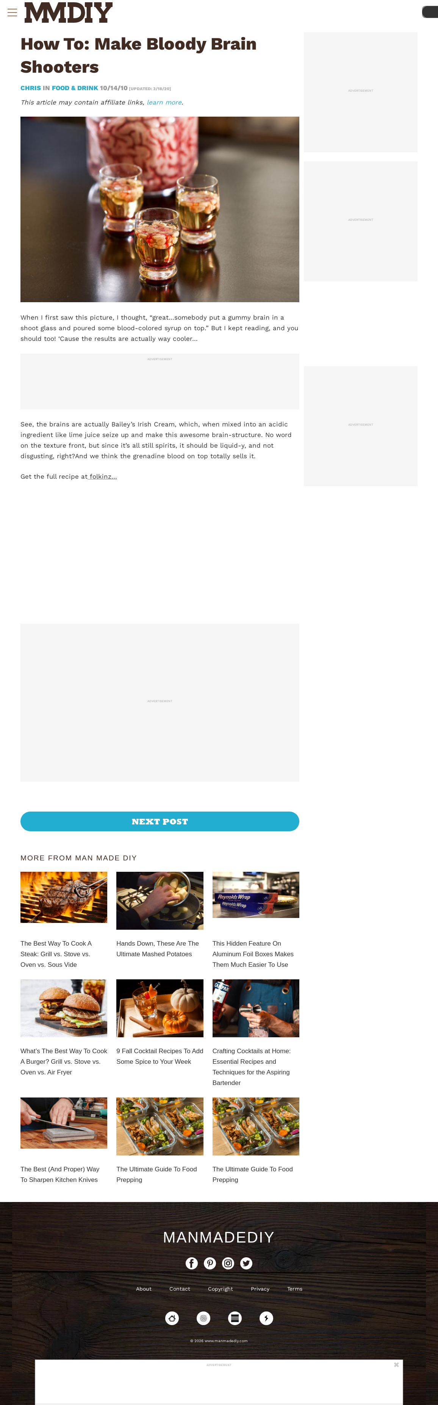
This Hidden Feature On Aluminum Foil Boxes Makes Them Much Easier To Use (253, 954)
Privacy (260, 1289)
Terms (294, 1289)
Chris (31, 88)
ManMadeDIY (219, 1237)
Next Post (160, 821)
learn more (164, 102)
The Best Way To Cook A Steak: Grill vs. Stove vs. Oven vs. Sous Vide (55, 954)
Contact (179, 1289)
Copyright (220, 1289)
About (144, 1289)
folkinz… (102, 476)
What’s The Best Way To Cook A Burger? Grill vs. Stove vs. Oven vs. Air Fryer (63, 1062)
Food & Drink (75, 88)
